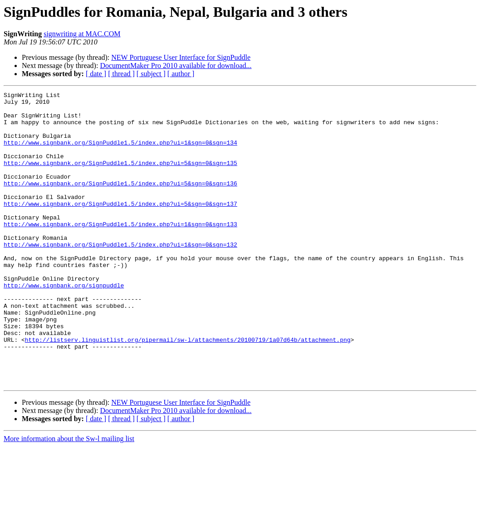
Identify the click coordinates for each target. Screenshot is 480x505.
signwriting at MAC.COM (82, 34)
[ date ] (96, 74)
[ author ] (181, 74)
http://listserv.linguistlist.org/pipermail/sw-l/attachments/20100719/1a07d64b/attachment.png (188, 390)
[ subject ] (151, 74)
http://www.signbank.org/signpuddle (64, 324)
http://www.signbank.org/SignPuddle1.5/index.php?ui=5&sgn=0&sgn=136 (120, 202)
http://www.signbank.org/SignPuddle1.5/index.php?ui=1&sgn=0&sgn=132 (120, 276)
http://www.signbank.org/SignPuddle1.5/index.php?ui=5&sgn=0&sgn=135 (120, 178)
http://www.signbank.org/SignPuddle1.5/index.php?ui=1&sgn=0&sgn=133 (120, 251)
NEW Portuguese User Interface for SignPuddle (180, 57)
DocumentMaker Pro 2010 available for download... (175, 65)
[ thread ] (121, 74)
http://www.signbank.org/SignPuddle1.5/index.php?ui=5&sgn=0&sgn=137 (120, 227)
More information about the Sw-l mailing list (69, 497)
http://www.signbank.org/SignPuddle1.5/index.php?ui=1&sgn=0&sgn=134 (120, 153)
